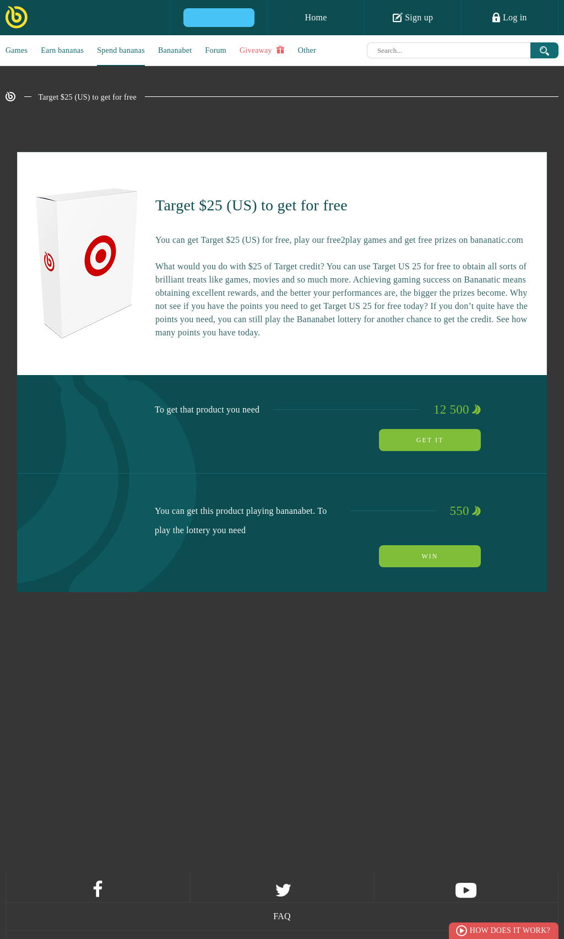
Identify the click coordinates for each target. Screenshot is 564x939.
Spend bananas (121, 50)
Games (17, 50)
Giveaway (262, 50)
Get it (429, 440)
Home (316, 17)
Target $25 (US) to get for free (88, 97)
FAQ (282, 916)
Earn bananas (62, 50)
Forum (215, 50)
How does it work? (510, 930)
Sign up (413, 17)
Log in (509, 17)
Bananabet (175, 50)
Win (430, 556)
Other (307, 50)
